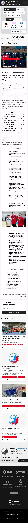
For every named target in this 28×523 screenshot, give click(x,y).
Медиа (7, 514)
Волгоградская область (10, 120)
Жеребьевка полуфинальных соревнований (11, 367)
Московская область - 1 (10, 114)
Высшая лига (20, 9)
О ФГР (4, 512)
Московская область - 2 (10, 128)
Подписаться (14, 312)
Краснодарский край (9, 124)
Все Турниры (15, 31)
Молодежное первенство (18, 12)
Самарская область (9, 122)
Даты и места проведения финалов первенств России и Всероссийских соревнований (13, 338)
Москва (6, 118)
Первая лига (7, 12)
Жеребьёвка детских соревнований (13, 399)
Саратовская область (9, 130)
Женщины (18, 19)
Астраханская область (9, 116)
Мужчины (10, 19)
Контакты (19, 453)
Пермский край (8, 138)
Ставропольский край (9, 134)
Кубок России (11, 15)
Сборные (18, 15)
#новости (5, 56)
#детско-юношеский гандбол (11, 59)
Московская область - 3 (10, 136)
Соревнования (15, 512)
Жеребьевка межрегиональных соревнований (12, 429)
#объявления (21, 376)
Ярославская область (9, 132)
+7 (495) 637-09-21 (21, 451)
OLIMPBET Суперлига (10, 9)
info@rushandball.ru (22, 448)
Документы (13, 514)
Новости (9, 512)
